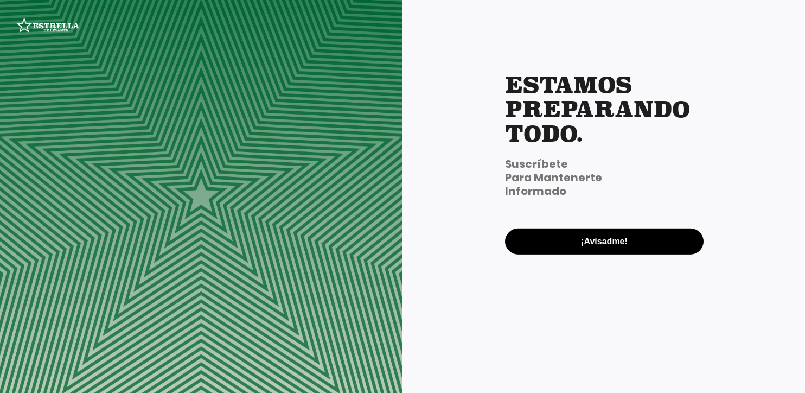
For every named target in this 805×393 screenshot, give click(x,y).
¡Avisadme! (604, 240)
